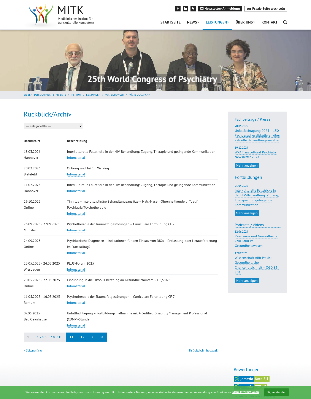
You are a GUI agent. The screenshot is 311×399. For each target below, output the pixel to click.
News (192, 22)
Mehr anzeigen (247, 165)
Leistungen (216, 22)
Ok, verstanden (276, 392)
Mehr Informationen (245, 392)
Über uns (244, 22)
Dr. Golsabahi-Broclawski (203, 350)
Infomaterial (76, 157)
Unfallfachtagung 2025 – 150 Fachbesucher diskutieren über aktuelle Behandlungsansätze (258, 133)
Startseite (170, 22)
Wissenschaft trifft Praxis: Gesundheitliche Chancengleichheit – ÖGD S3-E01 (257, 264)
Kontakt (270, 22)
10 (60, 337)
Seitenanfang (34, 350)
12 (82, 337)
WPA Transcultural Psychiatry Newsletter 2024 (258, 152)
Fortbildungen (114, 94)
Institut (76, 94)
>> (102, 337)
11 (71, 337)
